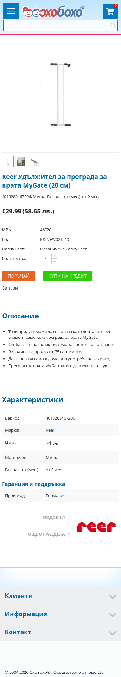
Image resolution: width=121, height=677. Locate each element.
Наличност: (13, 249)
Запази (10, 288)
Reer (50, 430)
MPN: (7, 230)
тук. (104, 365)
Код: (6, 239)
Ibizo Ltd (95, 672)
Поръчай (19, 276)
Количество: (14, 258)
